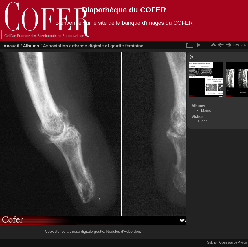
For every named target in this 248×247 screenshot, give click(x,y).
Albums (31, 45)
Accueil (11, 45)
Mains (206, 110)
